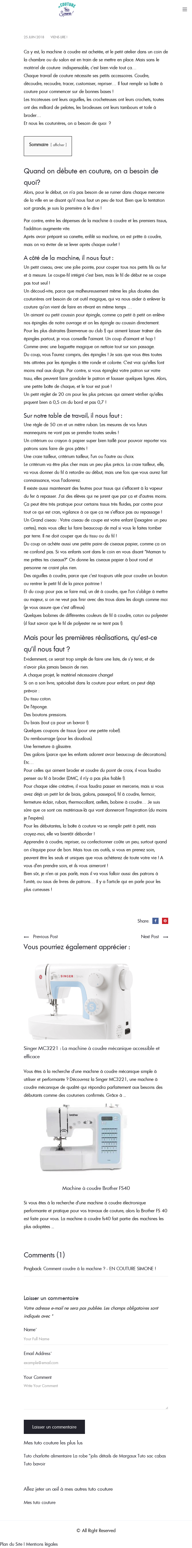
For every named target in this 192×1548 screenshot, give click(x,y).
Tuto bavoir (34, 1464)
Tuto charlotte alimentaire (48, 1456)
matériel (31, 67)
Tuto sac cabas (152, 1456)
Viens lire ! (59, 37)
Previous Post (45, 936)
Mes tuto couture (40, 1502)
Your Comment (38, 1377)
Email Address (38, 1353)
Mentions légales (42, 1544)
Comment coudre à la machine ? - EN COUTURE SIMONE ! (99, 1268)
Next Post (150, 936)
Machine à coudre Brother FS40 (96, 1188)
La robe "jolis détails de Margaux (104, 1456)
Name (30, 1329)
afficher (58, 144)
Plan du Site (11, 1544)
